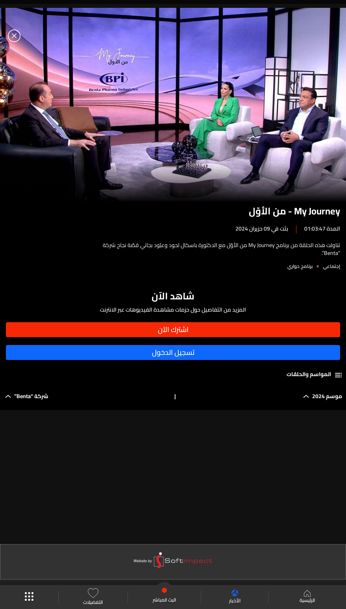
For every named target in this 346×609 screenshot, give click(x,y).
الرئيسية (307, 597)
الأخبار (235, 597)
